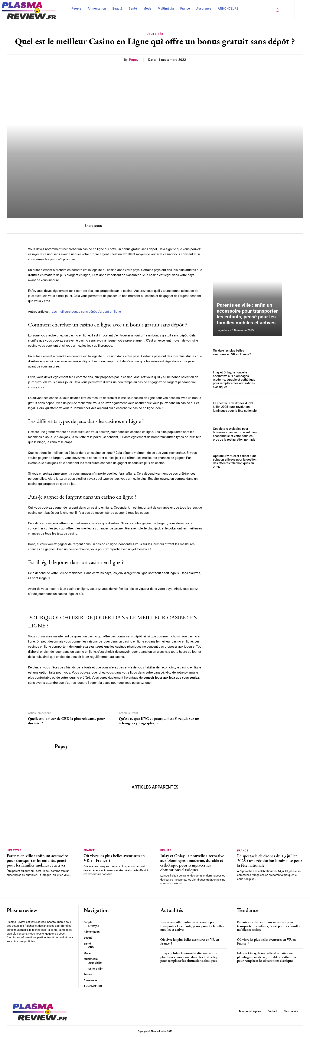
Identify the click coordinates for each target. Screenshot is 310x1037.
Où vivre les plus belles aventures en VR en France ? (235, 352)
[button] (278, 10)
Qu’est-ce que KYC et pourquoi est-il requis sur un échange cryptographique (159, 720)
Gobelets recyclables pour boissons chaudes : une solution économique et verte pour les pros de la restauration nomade (234, 434)
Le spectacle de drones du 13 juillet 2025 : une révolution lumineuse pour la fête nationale (234, 407)
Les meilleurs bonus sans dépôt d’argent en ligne (86, 312)
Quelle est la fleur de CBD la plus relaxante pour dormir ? (66, 720)
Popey (133, 60)
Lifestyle (14, 850)
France (89, 850)
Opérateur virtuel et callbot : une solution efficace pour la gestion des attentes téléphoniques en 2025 (234, 461)
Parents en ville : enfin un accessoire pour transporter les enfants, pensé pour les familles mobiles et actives (247, 315)
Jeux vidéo (155, 34)
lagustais (223, 330)
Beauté (165, 850)
